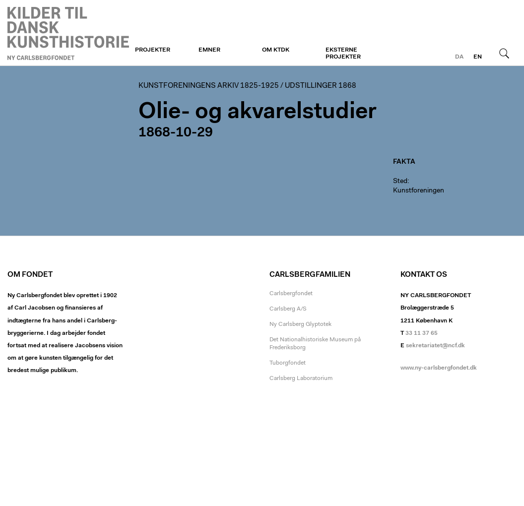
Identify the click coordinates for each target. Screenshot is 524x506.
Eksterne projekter (343, 53)
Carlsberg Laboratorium (300, 378)
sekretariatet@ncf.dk (435, 346)
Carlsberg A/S (288, 309)
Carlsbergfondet (291, 294)
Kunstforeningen (68, 33)
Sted (400, 181)
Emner (209, 50)
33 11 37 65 (421, 333)
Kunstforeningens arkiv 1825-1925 (208, 86)
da (459, 57)
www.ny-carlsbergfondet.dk (438, 368)
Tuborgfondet (287, 363)
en (477, 57)
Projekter (152, 50)
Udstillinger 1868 (320, 86)
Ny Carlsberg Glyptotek (300, 324)
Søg (504, 53)
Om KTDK (275, 50)
